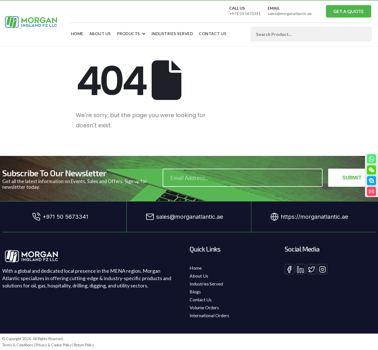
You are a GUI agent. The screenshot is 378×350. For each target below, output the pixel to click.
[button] (348, 11)
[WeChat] (371, 169)
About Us (100, 33)
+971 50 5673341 (245, 13)
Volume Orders (204, 307)
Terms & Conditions (17, 345)
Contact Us (212, 33)
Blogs (195, 291)
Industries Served (172, 33)
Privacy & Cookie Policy (54, 345)
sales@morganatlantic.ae (290, 13)
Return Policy (84, 345)
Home (77, 33)
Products (128, 33)
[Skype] (371, 180)
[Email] (371, 191)
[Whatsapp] (371, 158)
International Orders (209, 315)
